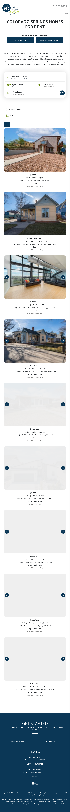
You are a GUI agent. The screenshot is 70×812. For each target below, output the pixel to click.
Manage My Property (20, 740)
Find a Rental (50, 740)
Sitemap (30, 794)
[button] (33, 783)
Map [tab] (13, 124)
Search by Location (19, 76)
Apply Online (20, 40)
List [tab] (7, 124)
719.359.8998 (60, 6)
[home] (11, 9)
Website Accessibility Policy (58, 803)
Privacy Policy (40, 794)
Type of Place (17, 84)
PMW (65, 792)
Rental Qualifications (50, 40)
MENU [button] (65, 13)
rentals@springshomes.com (37, 772)
